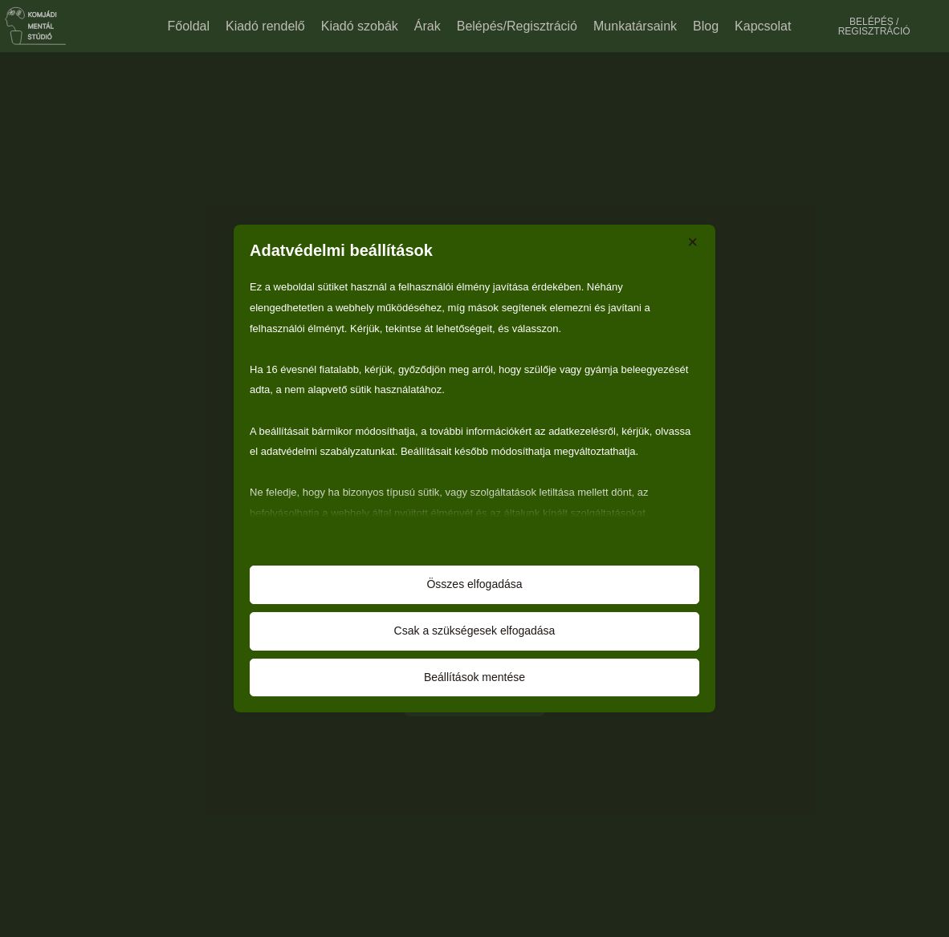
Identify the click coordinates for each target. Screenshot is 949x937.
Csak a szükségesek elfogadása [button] (475, 630)
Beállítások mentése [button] (474, 677)
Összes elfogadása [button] (474, 584)
